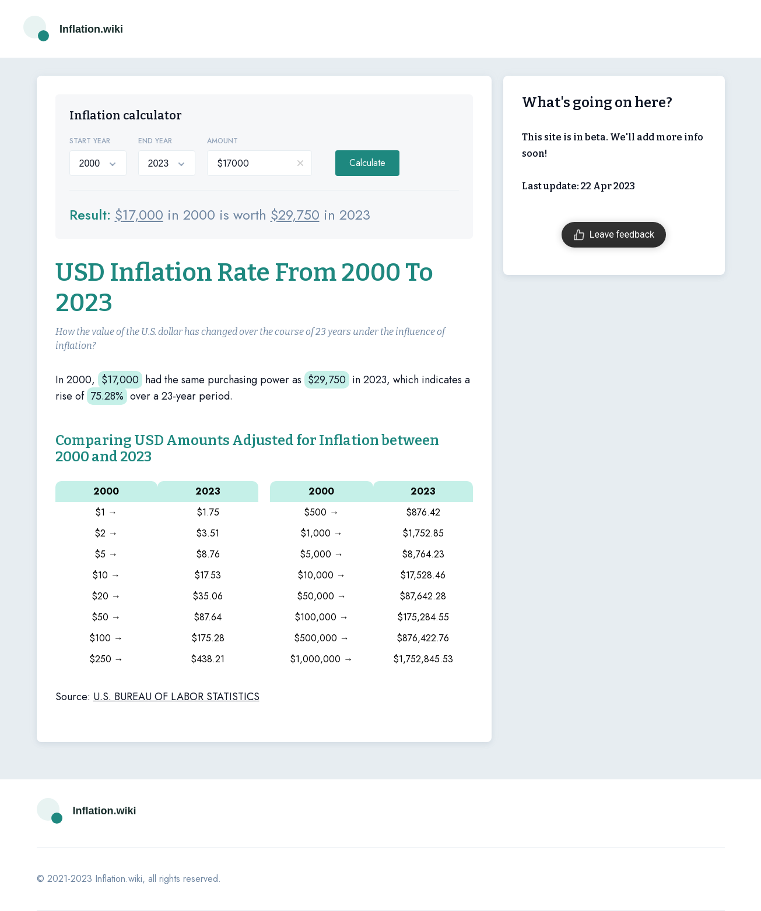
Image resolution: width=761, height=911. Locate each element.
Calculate (367, 163)
